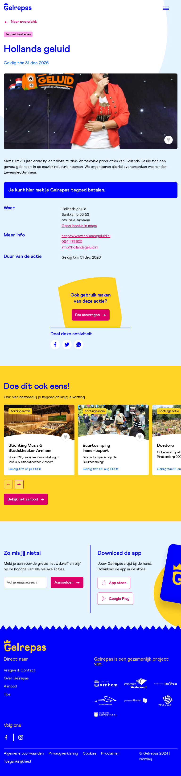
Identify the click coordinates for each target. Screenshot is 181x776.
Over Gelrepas (16, 678)
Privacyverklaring (63, 753)
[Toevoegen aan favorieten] (168, 140)
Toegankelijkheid (17, 761)
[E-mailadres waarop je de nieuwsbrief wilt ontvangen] (25, 582)
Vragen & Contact (20, 670)
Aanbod (10, 686)
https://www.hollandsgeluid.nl (86, 236)
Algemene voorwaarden (24, 753)
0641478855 (72, 242)
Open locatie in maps (79, 226)
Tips (7, 694)
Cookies (89, 753)
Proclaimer (110, 753)
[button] (8, 484)
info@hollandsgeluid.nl (80, 247)
